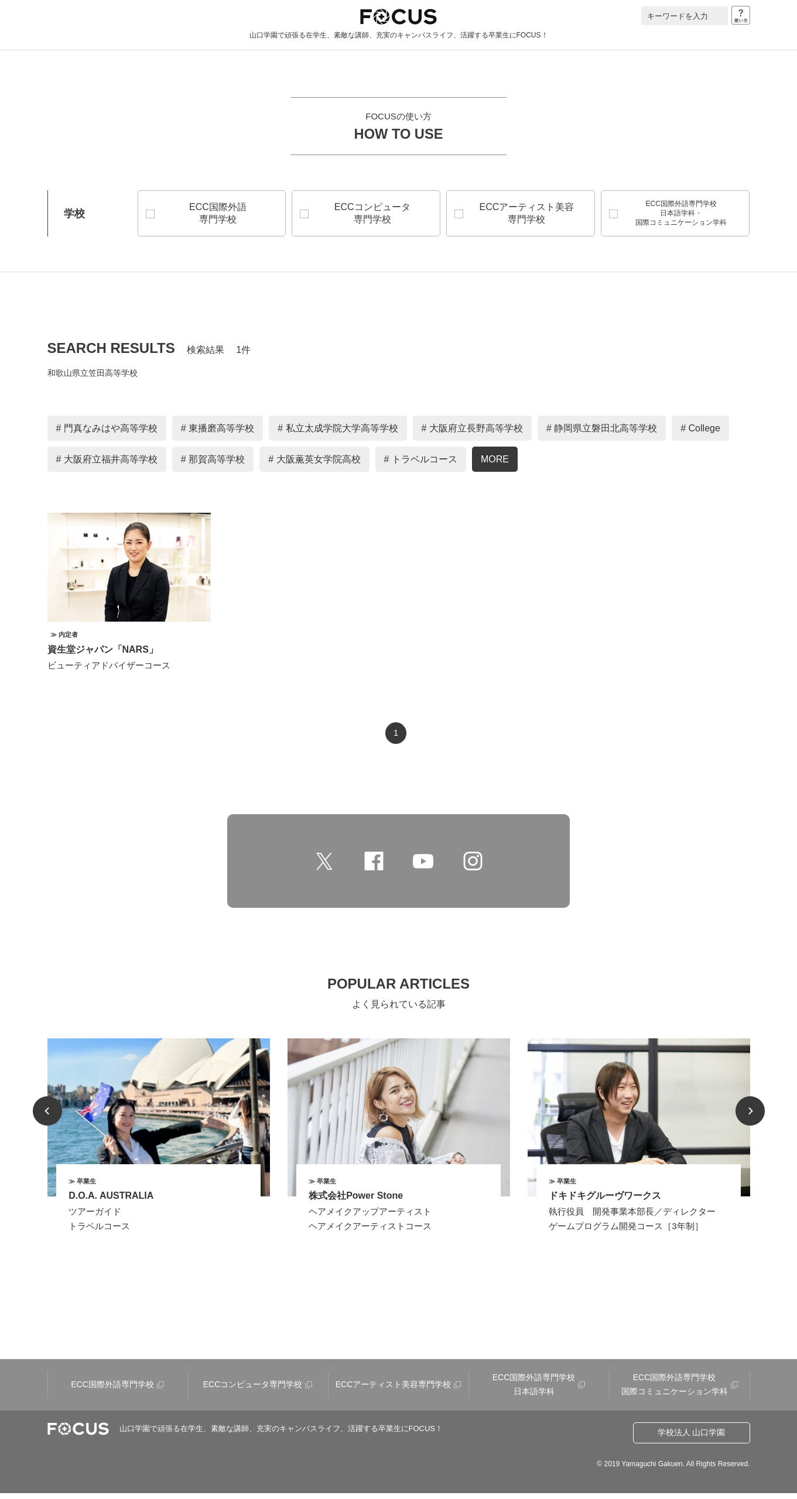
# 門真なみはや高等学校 (107, 433)
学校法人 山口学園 (692, 1438)
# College (700, 433)
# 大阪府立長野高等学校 (472, 433)
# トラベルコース (420, 465)
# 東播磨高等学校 (217, 433)
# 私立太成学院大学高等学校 (338, 433)
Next (750, 1116)
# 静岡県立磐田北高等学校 (601, 433)
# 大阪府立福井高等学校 (107, 465)
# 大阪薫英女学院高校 (314, 465)
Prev (47, 1116)
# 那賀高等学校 (213, 465)
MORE (495, 465)
